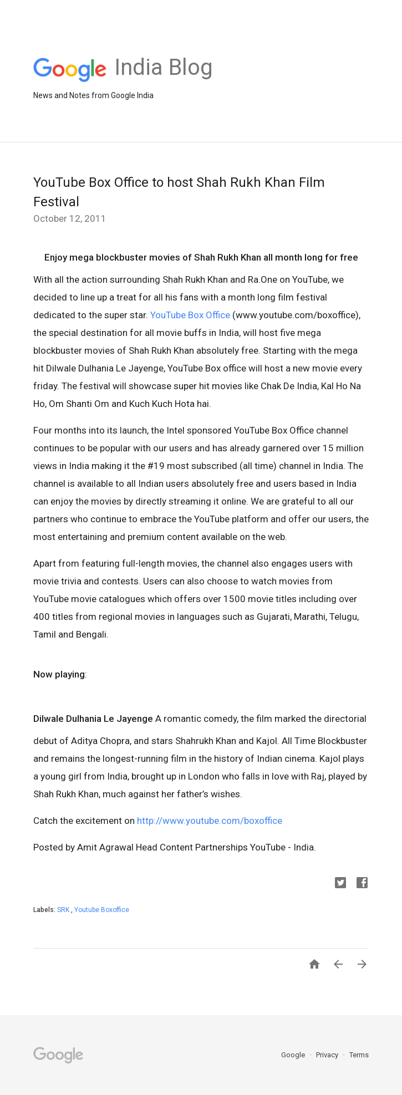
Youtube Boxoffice (101, 910)
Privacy (328, 1055)
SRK (64, 910)
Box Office (209, 314)
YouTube (168, 314)
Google (294, 1055)
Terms (359, 1055)
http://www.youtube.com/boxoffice (209, 820)
